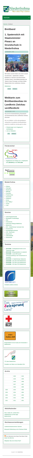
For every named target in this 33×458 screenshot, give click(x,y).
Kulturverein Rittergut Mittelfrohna (14, 223)
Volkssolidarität (9, 235)
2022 (6, 397)
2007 (22, 384)
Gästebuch (8, 198)
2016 (14, 387)
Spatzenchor (9, 234)
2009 (22, 379)
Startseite (5, 24)
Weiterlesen (8, 86)
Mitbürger (8, 191)
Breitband (15, 88)
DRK (7, 220)
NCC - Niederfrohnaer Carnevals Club (15, 227)
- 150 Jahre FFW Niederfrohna (16, 260)
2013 (14, 395)
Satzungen (8, 188)
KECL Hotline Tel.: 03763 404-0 (11, 412)
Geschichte (8, 196)
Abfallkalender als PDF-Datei (11, 414)
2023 (6, 395)
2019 (14, 379)
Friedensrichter (9, 195)
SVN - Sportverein (10, 232)
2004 (22, 392)
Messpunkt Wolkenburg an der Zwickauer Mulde (15, 429)
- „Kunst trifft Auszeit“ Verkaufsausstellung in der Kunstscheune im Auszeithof (16, 255)
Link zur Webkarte (11, 131)
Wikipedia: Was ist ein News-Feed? (12, 440)
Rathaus (8, 186)
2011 (14, 400)
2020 (14, 376)
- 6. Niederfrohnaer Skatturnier (16, 259)
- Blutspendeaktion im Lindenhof (16, 252)
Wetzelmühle (9, 237)
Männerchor (9, 225)
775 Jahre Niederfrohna (9, 361)
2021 (6, 400)
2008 (22, 381)
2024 (6, 392)
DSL (9, 133)
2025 (6, 389)
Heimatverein (9, 221)
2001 (22, 400)
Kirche (7, 200)
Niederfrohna (20, 452)
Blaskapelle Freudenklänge (12, 218)
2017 (14, 384)
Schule (9, 88)
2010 (22, 376)
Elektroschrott (7, 416)
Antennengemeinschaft (11, 216)
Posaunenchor (9, 228)
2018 (14, 381)
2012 (14, 397)
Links (7, 205)
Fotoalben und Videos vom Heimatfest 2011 (14, 364)
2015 (14, 389)
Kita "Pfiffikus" (9, 202)
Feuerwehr (8, 193)
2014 (14, 392)
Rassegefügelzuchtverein (12, 230)
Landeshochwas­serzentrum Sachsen (13, 426)
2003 (22, 395)
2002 (22, 397)
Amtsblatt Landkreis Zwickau (11, 284)
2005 (22, 389)
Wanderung (8, 189)
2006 (22, 387)
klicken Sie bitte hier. (9, 438)
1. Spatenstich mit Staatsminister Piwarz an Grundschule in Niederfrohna (14, 41)
